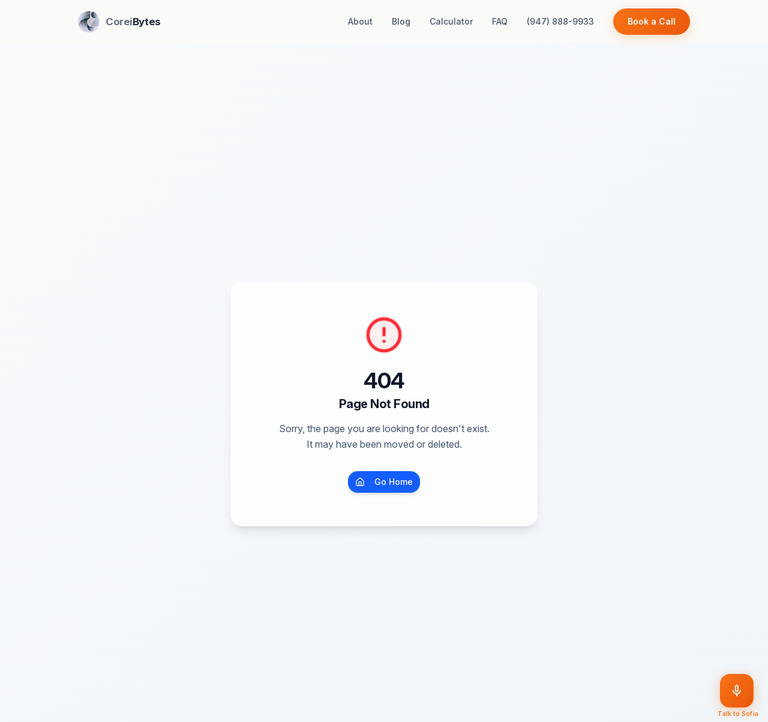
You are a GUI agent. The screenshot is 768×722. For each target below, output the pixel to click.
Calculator (451, 21)
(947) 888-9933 (560, 21)
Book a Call (652, 21)
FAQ (500, 21)
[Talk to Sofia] (737, 691)
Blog (401, 21)
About (360, 21)
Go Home (384, 482)
